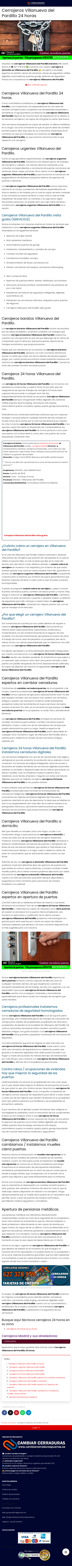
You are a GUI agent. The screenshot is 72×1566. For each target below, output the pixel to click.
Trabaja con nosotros (10, 1499)
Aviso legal (6, 1485)
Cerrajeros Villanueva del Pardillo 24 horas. (26, 1363)
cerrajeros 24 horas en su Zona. (21, 1328)
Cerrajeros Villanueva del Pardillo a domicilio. (28, 1381)
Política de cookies (9, 1489)
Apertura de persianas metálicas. (23, 1397)
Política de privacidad (11, 1494)
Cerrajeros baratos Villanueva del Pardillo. (26, 1370)
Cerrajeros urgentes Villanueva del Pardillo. (27, 1367)
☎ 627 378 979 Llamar (36, 84)
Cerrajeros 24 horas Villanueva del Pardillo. (27, 1374)
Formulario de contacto (11, 1508)
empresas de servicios (49, 443)
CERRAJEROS (10, 1341)
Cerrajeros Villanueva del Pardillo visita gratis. (26, 535)
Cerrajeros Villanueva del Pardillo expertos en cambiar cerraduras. (37, 1377)
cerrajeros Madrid (39, 446)
